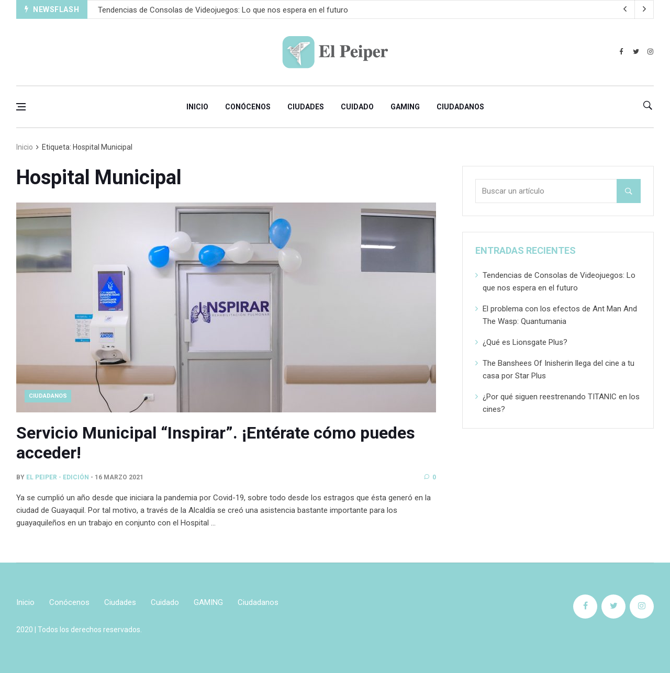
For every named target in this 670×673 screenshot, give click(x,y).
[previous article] (644, 9)
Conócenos (248, 107)
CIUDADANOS (48, 395)
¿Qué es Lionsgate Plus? (525, 342)
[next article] (625, 9)
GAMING (405, 107)
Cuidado (357, 107)
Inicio (197, 107)
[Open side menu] (21, 107)
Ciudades (305, 107)
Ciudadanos (460, 107)
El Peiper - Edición (57, 477)
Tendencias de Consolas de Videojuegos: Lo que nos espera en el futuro (223, 10)
